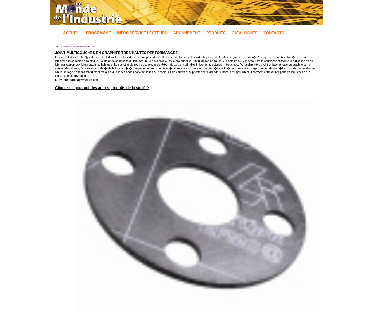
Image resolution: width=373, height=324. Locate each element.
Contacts (273, 33)
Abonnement (186, 33)
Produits (216, 33)
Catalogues (244, 33)
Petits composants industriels (75, 47)
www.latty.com (89, 79)
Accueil (71, 33)
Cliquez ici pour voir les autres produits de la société (102, 88)
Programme (98, 33)
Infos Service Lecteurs (142, 33)
